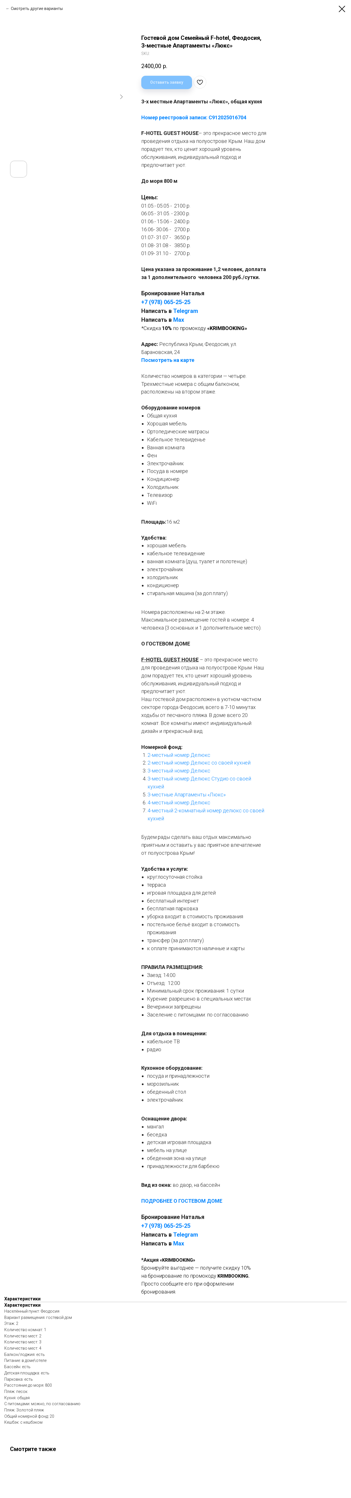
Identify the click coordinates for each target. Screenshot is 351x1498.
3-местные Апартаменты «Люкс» (187, 795)
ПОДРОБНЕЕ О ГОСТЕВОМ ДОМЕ (181, 1201)
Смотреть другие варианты (37, 8)
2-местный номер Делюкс (179, 755)
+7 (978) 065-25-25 (165, 302)
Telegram (185, 311)
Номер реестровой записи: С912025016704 (193, 117)
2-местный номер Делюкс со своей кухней (199, 763)
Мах (178, 319)
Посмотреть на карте (167, 360)
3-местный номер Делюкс (179, 771)
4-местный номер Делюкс (179, 803)
